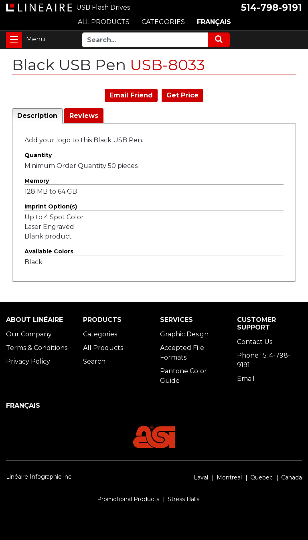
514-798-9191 (271, 7)
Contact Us (254, 342)
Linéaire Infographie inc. (39, 476)
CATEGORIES (163, 22)
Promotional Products (128, 499)
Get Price (182, 95)
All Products (103, 348)
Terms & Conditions (36, 348)
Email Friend (131, 95)
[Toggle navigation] (14, 40)
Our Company (29, 334)
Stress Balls (183, 499)
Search (94, 361)
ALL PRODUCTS (104, 22)
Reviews (83, 115)
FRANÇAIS (214, 22)
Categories (100, 334)
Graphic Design (184, 334)
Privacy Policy (28, 361)
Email (246, 378)
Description (37, 115)
